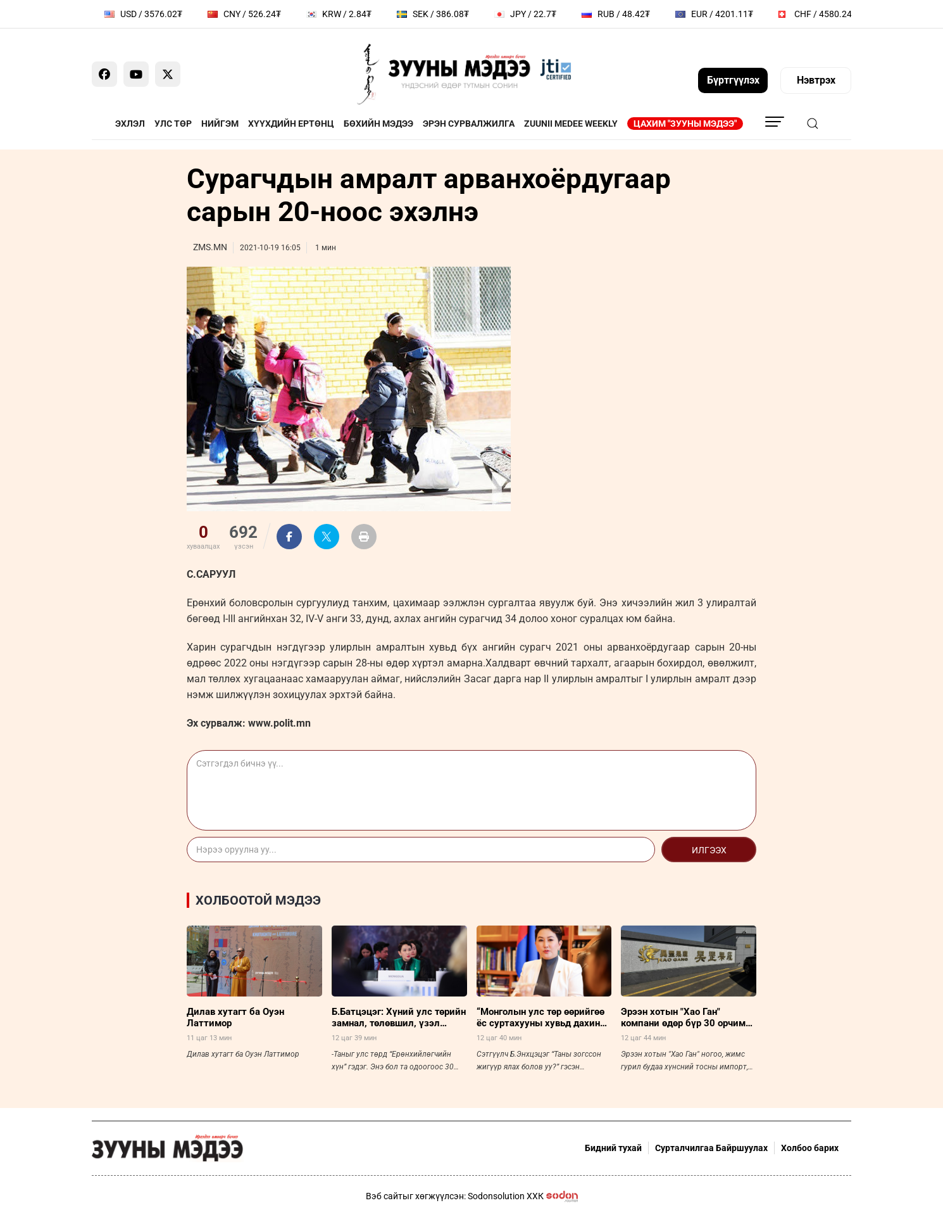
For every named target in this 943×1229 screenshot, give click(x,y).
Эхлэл (130, 123)
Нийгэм (220, 123)
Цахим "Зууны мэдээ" (685, 123)
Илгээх (709, 850)
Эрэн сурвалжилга (469, 123)
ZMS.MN (210, 247)
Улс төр (173, 123)
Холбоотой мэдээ (258, 900)
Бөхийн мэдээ (378, 123)
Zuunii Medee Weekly (571, 123)
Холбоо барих (810, 1148)
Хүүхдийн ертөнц (291, 123)
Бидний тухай (613, 1148)
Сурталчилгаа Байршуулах (711, 1148)
